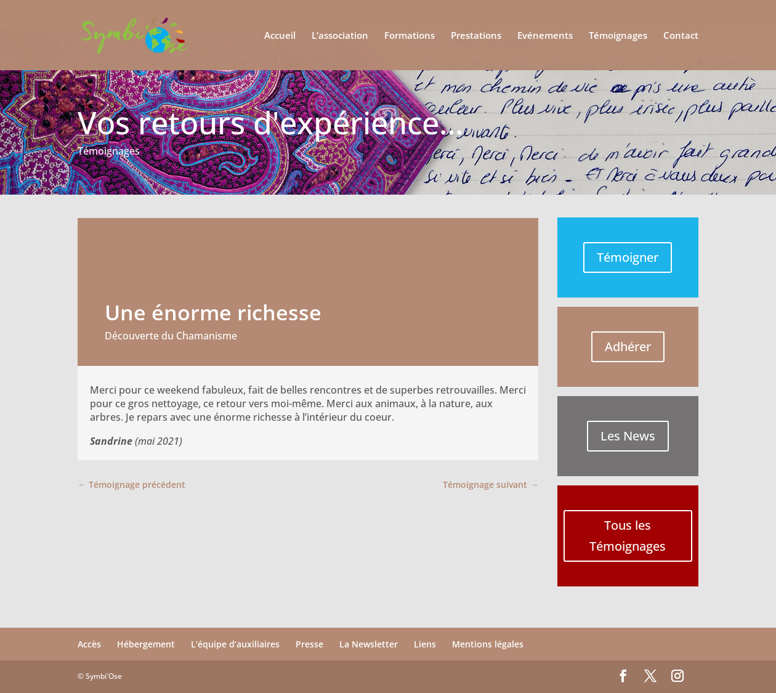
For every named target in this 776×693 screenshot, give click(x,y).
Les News (627, 436)
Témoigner (627, 257)
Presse (309, 644)
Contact (680, 36)
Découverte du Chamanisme (171, 335)
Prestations (476, 36)
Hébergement (146, 644)
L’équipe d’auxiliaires (235, 644)
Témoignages (618, 36)
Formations (409, 36)
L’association (340, 36)
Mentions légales (487, 644)
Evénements (545, 36)
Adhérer (628, 346)
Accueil (280, 36)
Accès (89, 644)
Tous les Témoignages (627, 535)
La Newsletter (368, 644)
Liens (425, 644)
